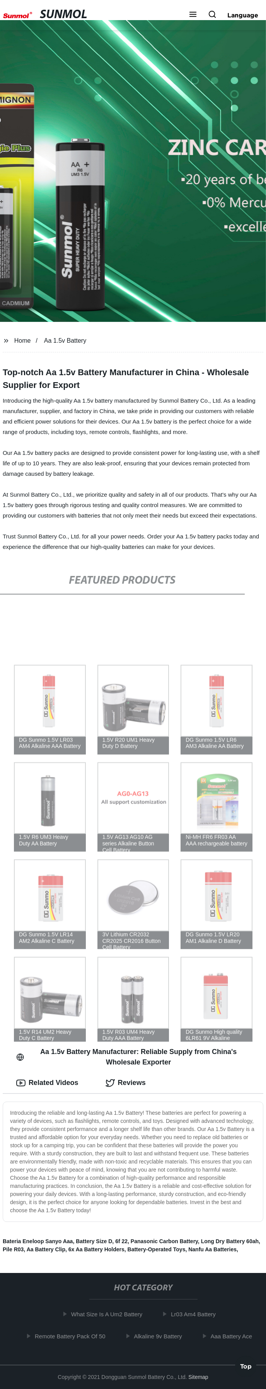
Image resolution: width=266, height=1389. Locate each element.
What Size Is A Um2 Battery (108, 1314)
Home (22, 340)
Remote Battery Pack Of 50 (72, 1336)
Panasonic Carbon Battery (164, 1241)
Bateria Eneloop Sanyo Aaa (38, 1241)
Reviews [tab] (126, 1083)
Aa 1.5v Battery (65, 340)
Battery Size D (94, 1241)
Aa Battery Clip (46, 1249)
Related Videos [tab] (47, 1083)
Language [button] (242, 15)
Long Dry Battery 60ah (230, 1241)
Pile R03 (13, 1249)
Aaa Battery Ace (233, 1336)
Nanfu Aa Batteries (212, 1249)
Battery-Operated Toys (157, 1249)
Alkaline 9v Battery (160, 1336)
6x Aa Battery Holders (96, 1249)
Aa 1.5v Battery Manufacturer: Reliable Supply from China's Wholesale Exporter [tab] (126, 1057)
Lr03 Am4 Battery (195, 1314)
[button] (193, 15)
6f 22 (121, 1241)
